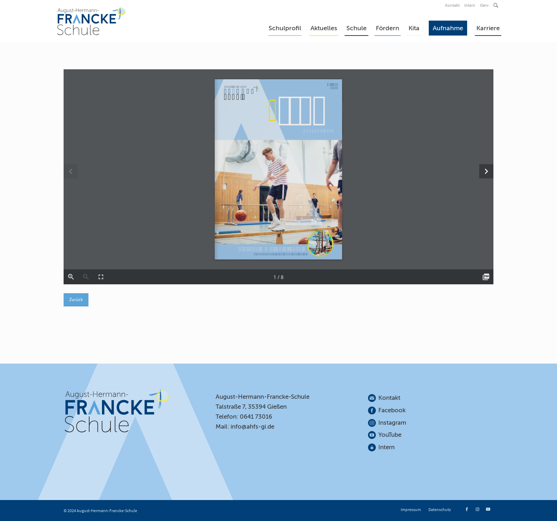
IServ (484, 5)
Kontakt (452, 5)
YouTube (389, 434)
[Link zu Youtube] (488, 509)
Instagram (392, 422)
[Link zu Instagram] (477, 509)
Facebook (392, 410)
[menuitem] (453, 5)
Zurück (76, 299)
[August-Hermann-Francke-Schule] (91, 21)
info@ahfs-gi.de (252, 426)
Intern (469, 5)
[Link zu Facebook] (466, 509)
